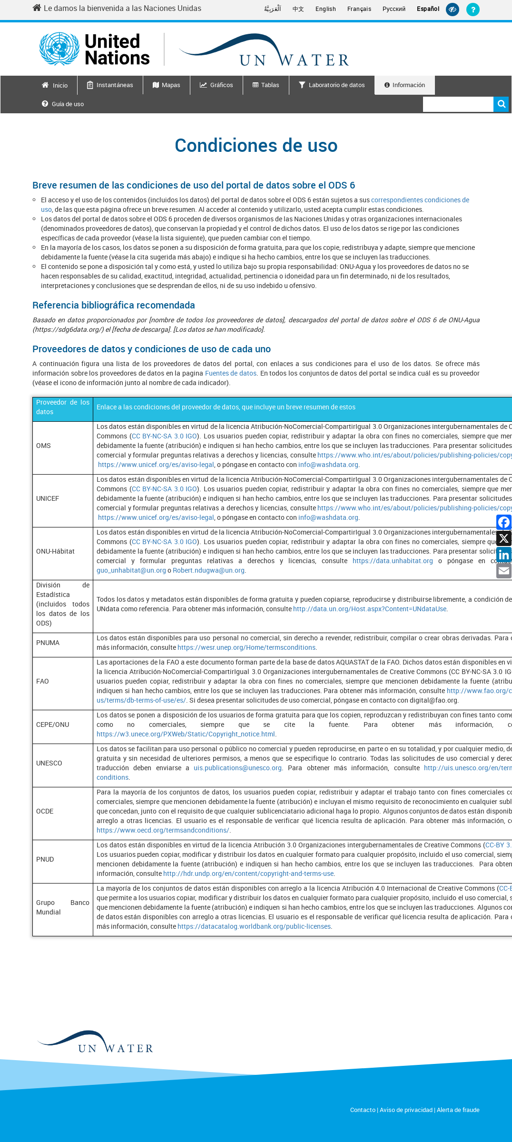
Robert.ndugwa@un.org (209, 570)
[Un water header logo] (194, 49)
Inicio (60, 85)
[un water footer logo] (94, 1042)
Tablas (270, 84)
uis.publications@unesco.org (238, 767)
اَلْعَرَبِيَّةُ (272, 9)
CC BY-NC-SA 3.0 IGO (164, 435)
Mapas (171, 84)
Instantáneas (115, 84)
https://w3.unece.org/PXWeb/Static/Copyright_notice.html (186, 733)
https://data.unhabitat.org (393, 560)
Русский (394, 9)
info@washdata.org (328, 464)
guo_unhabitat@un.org (131, 570)
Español (428, 9)
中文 (299, 9)
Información (409, 84)
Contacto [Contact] (362, 1109)
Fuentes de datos (230, 372)
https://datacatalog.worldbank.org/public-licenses (254, 926)
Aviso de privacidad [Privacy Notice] (406, 1109)
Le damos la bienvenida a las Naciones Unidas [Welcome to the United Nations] (116, 8)
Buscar (501, 104)
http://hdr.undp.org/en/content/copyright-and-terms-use (248, 873)
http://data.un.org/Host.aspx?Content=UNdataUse (369, 608)
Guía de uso (63, 103)
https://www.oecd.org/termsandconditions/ (163, 829)
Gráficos (221, 84)
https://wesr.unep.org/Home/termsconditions (246, 647)
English (326, 9)
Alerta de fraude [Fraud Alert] (458, 1109)
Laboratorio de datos (337, 84)
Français (359, 9)
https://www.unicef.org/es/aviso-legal (156, 464)
